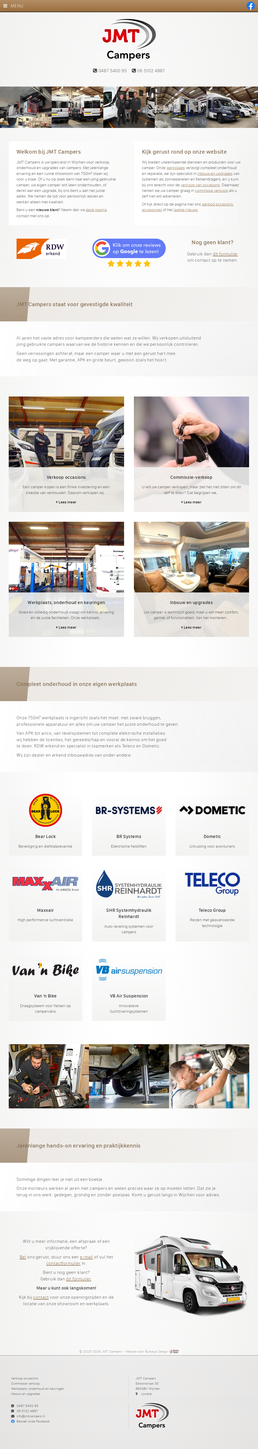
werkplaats (176, 167)
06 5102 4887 (148, 70)
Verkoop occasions (24, 1378)
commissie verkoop (211, 190)
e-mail (86, 1257)
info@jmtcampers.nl (31, 1416)
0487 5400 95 (110, 70)
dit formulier (225, 254)
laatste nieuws (186, 209)
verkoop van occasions (200, 184)
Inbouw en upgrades (25, 1394)
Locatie (146, 1394)
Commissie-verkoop (25, 1383)
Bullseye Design (156, 1351)
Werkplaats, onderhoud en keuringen (37, 1388)
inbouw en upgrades (215, 173)
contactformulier (63, 1263)
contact (41, 1297)
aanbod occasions (217, 204)
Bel (23, 1257)
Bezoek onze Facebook (33, 1421)
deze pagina (96, 209)
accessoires (152, 209)
